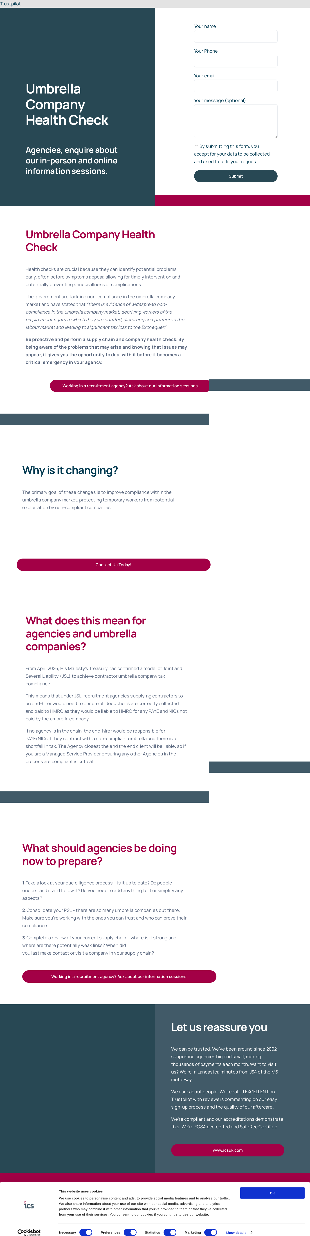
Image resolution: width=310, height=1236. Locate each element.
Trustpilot (10, 4)
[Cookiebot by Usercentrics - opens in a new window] (29, 1227)
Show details (236, 1227)
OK (272, 1187)
